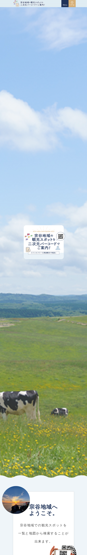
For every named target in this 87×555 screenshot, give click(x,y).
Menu (65, 3)
